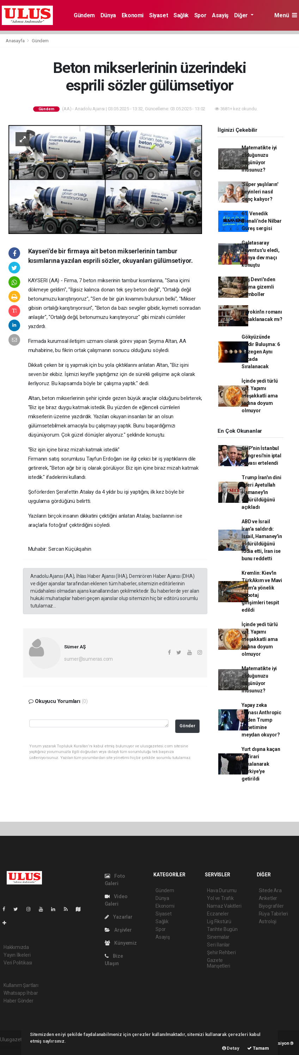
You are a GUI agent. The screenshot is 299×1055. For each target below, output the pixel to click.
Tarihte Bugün (222, 929)
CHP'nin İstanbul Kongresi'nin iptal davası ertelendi (261, 455)
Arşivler (118, 930)
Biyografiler (271, 906)
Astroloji (267, 921)
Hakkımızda (16, 947)
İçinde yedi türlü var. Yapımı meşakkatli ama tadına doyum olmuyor (260, 395)
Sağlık (181, 15)
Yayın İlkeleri (17, 955)
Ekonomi (133, 15)
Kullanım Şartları (21, 985)
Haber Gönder (18, 1001)
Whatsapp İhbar (21, 993)
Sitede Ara (270, 890)
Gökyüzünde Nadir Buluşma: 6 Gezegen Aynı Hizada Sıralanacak (261, 351)
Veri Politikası (18, 962)
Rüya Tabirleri (273, 914)
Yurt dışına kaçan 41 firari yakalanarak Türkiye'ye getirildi (261, 764)
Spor (200, 15)
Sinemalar (218, 937)
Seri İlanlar (218, 945)
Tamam (258, 1048)
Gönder (187, 725)
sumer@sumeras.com (88, 659)
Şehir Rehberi (221, 952)
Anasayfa (15, 40)
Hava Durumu (222, 890)
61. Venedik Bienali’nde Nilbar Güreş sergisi (262, 221)
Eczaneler (217, 914)
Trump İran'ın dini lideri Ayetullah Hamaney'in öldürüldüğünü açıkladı (261, 492)
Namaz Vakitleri (224, 906)
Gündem (84, 15)
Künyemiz (121, 943)
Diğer (241, 15)
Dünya (108, 15)
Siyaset (158, 15)
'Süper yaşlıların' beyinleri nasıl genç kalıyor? (260, 191)
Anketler (268, 898)
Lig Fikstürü (219, 921)
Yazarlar (119, 917)
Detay (230, 1048)
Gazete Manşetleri (218, 963)
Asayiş (220, 15)
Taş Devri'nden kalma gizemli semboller (258, 287)
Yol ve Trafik (220, 898)
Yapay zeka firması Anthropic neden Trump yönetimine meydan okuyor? (261, 720)
